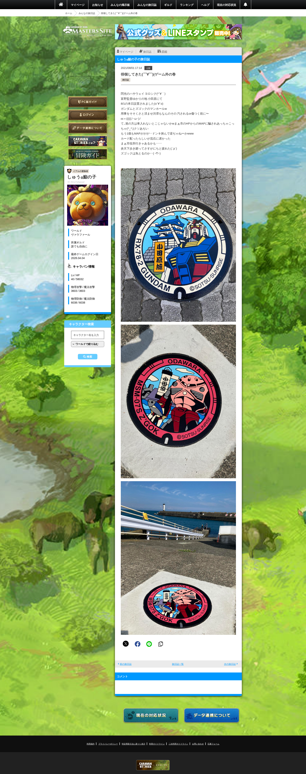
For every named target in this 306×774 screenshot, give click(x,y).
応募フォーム (213, 743)
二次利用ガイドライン (178, 743)
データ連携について (87, 128)
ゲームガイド (87, 154)
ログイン (87, 115)
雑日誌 (125, 79)
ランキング (187, 5)
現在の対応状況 (226, 5)
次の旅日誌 (230, 664)
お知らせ (97, 5)
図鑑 (164, 51)
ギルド (168, 5)
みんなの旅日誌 (147, 5)
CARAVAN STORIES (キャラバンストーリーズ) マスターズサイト (87, 31)
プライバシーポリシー (108, 743)
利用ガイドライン (157, 743)
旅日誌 (147, 51)
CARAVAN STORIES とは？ (87, 141)
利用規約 (90, 743)
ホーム (68, 13)
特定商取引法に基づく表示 (133, 743)
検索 (89, 356)
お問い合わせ (198, 743)
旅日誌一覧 (178, 664)
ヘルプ (205, 5)
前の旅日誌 (126, 664)
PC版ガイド (87, 101)
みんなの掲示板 (120, 5)
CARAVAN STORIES (153, 765)
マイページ (78, 5)
